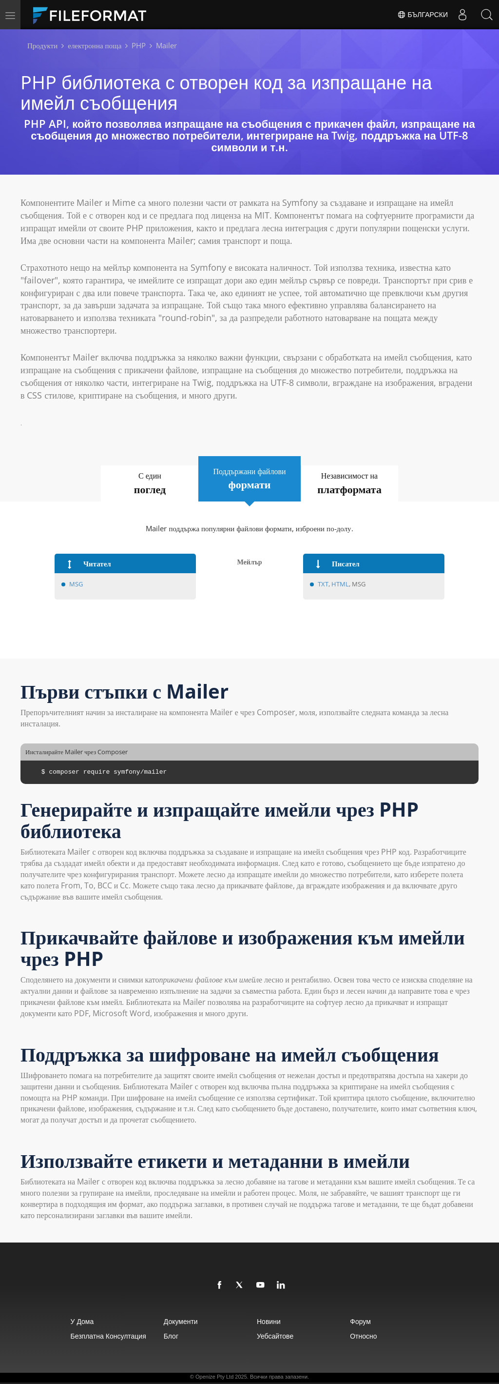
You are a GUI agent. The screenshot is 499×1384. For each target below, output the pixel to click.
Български (422, 14)
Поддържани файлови (249, 479)
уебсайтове (275, 1336)
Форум (360, 1321)
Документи (181, 1321)
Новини (269, 1321)
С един (149, 483)
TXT (323, 584)
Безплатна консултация (108, 1336)
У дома (82, 1321)
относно (363, 1336)
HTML (340, 584)
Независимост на (350, 483)
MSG (76, 584)
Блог (171, 1336)
